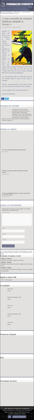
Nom (3, 228)
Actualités (9, 12)
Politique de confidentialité (19, 416)
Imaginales (4, 264)
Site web (4, 239)
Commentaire (6, 212)
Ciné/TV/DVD (16, 12)
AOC (2, 280)
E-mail (4, 234)
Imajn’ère (3, 260)
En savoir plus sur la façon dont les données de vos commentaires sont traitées (16, 252)
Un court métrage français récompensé (14, 150)
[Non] (32, 413)
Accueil (2, 12)
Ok (9, 416)
